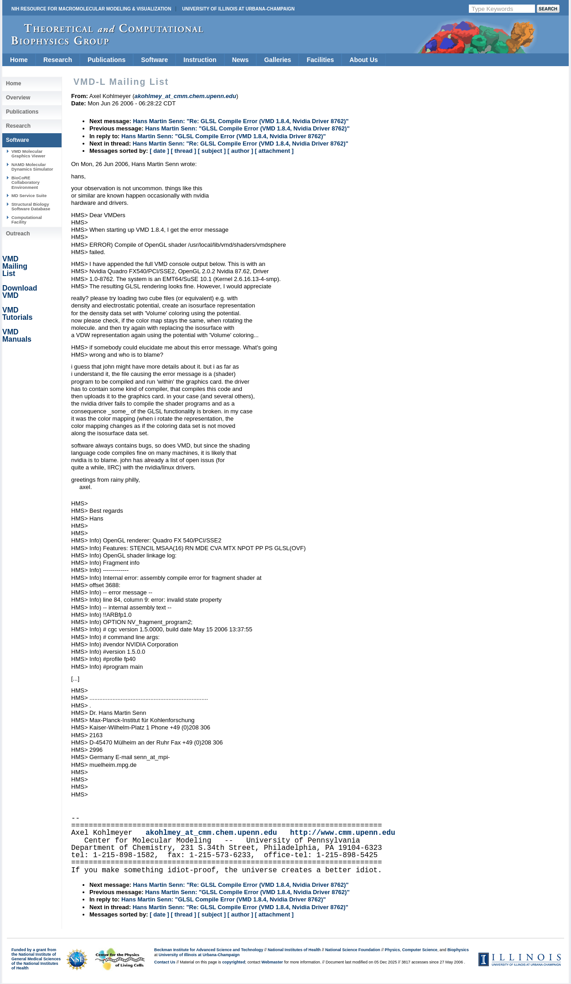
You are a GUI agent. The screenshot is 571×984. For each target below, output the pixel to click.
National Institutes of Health (294, 950)
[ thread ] (183, 150)
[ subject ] (212, 150)
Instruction (199, 59)
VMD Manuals (16, 335)
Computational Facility (26, 219)
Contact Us (164, 962)
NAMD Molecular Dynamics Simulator (32, 167)
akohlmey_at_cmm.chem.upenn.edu (211, 833)
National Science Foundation (352, 950)
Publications (106, 59)
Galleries (277, 59)
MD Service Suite (29, 195)
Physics (392, 950)
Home (19, 59)
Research (57, 59)
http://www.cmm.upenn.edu (342, 833)
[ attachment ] (274, 150)
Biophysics (458, 950)
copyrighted (233, 962)
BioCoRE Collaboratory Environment (25, 182)
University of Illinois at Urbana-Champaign (238, 8)
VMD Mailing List (14, 266)
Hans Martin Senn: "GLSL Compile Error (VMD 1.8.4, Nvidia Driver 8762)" (247, 128)
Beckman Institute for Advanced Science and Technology (208, 950)
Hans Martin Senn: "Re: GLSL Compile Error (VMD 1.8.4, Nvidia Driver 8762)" (240, 121)
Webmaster (272, 962)
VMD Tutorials (17, 313)
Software (154, 59)
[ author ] (240, 150)
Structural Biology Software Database (30, 206)
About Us (363, 59)
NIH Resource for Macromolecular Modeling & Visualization (91, 8)
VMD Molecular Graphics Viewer (28, 153)
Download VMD (19, 291)
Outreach (18, 233)
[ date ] (159, 150)
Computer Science (419, 950)
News (240, 59)
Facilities (320, 59)
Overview (18, 97)
